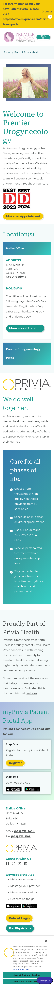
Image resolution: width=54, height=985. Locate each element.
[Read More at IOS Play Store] (13, 905)
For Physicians (20, 928)
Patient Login (19, 918)
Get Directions (16, 276)
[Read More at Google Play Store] (29, 905)
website (31, 693)
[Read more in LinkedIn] (26, 863)
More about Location (25, 328)
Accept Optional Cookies (27, 975)
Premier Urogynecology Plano (23, 353)
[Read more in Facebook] (8, 863)
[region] (27, 960)
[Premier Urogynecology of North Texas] (19, 37)
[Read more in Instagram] (14, 863)
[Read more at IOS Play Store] (14, 789)
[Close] (46, 941)
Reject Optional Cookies (27, 981)
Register (15, 763)
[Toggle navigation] (43, 37)
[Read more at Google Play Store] (32, 789)
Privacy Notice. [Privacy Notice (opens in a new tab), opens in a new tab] (21, 969)
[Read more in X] (20, 863)
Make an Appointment (23, 216)
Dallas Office (15, 248)
